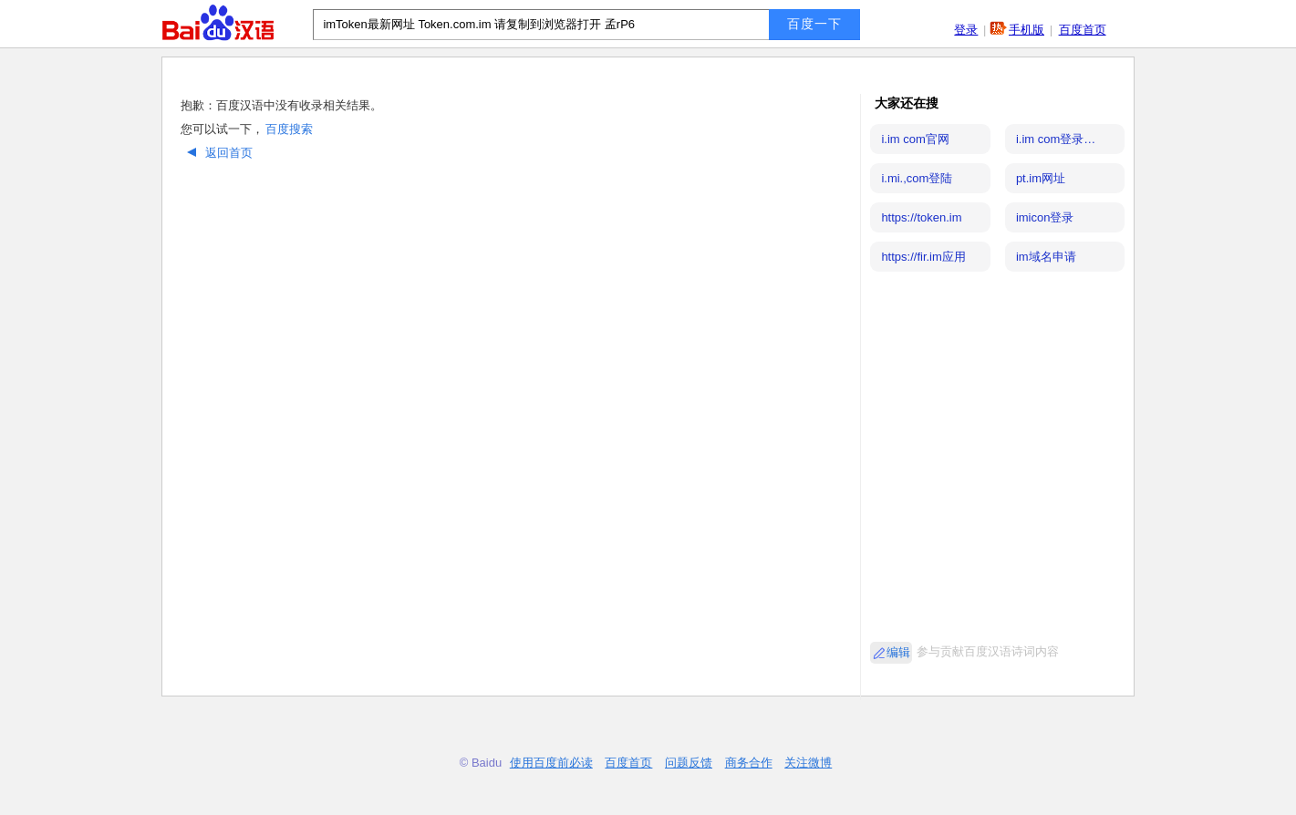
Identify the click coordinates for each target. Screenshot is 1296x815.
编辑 (898, 652)
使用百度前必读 (551, 762)
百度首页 (1082, 29)
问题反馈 (688, 762)
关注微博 (808, 762)
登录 (966, 29)
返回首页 (217, 153)
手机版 (1026, 29)
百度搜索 (289, 129)
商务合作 (748, 762)
